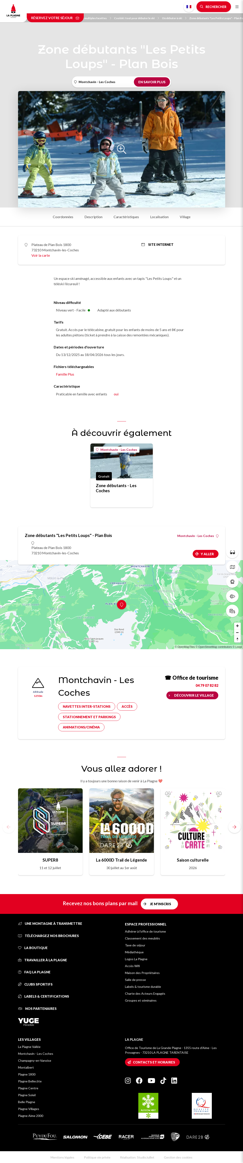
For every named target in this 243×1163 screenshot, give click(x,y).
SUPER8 (50, 859)
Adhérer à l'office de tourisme (145, 931)
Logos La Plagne (136, 959)
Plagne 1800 (26, 1074)
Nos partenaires (37, 1008)
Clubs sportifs (35, 984)
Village (185, 217)
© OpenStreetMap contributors (214, 647)
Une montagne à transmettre (50, 923)
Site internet (157, 244)
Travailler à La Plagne (42, 960)
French (188, 6)
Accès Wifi (132, 966)
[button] (234, 827)
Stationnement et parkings (89, 717)
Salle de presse (135, 980)
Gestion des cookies (178, 1157)
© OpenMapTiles (185, 647)
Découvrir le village (194, 695)
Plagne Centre (28, 1088)
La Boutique (33, 948)
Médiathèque (134, 952)
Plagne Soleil (27, 1095)
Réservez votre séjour (55, 18)
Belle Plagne (26, 1102)
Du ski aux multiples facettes (91, 18)
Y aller (207, 554)
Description (93, 217)
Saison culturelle (193, 859)
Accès (127, 706)
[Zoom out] (237, 632)
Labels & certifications (43, 996)
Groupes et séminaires (141, 1000)
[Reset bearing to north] (237, 639)
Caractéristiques (126, 217)
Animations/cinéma (81, 727)
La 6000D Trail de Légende (121, 859)
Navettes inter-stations (86, 706)
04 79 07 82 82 (207, 685)
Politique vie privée (97, 1157)
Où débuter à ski (174, 18)
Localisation (159, 217)
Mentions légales (62, 1157)
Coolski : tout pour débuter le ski (136, 18)
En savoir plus (151, 82)
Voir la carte (40, 255)
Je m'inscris (160, 904)
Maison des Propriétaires (142, 973)
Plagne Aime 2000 (30, 1116)
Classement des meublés (142, 938)
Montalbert (26, 1067)
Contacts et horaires (154, 1062)
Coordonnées (63, 217)
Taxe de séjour (135, 945)
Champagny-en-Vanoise (34, 1060)
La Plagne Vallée (29, 1047)
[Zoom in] (237, 625)
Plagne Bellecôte (30, 1081)
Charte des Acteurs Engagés (145, 993)
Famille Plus (65, 374)
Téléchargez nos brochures (48, 936)
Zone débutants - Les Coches (116, 488)
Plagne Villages (28, 1109)
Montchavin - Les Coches (116, 449)
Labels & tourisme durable (143, 986)
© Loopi (237, 647)
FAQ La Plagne (34, 972)
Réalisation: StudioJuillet (137, 1157)
